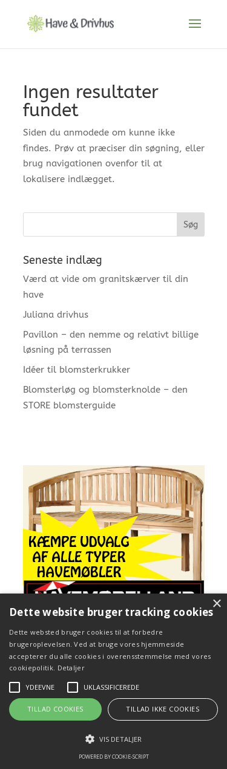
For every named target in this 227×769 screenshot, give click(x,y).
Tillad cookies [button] (55, 708)
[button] (113, 739)
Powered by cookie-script (114, 757)
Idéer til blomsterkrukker (76, 369)
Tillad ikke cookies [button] (162, 708)
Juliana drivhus (55, 314)
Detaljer (71, 667)
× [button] (216, 604)
